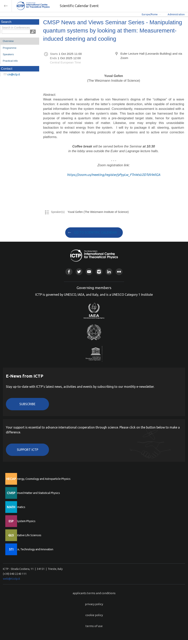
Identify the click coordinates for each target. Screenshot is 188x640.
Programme (9, 47)
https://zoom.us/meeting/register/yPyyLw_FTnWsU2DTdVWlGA (113, 174)
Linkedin (109, 271)
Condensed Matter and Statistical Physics (35, 492)
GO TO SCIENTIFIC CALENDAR (95, 232)
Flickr (119, 271)
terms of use (94, 626)
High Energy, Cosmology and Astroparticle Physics (40, 478)
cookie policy (94, 615)
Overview (8, 41)
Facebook (68, 271)
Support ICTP (27, 449)
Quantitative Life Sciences (25, 535)
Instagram (99, 271)
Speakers (8, 54)
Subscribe (27, 404)
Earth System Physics (22, 521)
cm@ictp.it (13, 74)
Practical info (10, 60)
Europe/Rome (150, 14)
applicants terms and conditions (94, 593)
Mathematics (17, 507)
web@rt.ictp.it (11, 578)
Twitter (79, 271)
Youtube (89, 271)
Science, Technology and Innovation (31, 549)
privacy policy (94, 604)
